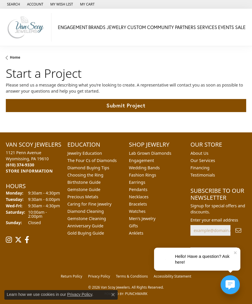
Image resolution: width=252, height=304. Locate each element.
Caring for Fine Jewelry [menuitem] (89, 204)
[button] (13, 4)
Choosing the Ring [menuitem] (85, 175)
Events (226, 27)
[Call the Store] (20, 165)
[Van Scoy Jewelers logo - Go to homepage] (27, 27)
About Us (199, 153)
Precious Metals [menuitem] (82, 196)
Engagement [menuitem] (141, 160)
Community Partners (171, 27)
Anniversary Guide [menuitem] (85, 226)
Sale (240, 27)
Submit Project (126, 105)
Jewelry (116, 27)
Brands (97, 27)
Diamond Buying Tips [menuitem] (88, 167)
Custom (136, 27)
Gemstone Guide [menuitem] (84, 189)
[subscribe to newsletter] (238, 230)
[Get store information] (29, 171)
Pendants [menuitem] (138, 189)
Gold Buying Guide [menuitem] (85, 233)
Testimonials (202, 175)
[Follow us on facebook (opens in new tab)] (27, 239)
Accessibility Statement (172, 276)
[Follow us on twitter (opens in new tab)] (18, 239)
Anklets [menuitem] (136, 233)
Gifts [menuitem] (133, 226)
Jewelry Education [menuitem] (84, 153)
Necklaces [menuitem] (139, 196)
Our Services (202, 160)
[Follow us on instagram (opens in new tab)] (9, 239)
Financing (199, 167)
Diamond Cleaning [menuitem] (85, 211)
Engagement (72, 27)
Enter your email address (214, 220)
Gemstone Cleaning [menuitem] (86, 218)
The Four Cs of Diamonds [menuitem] (92, 160)
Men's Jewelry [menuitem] (142, 218)
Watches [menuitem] (137, 211)
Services (207, 27)
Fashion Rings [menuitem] (142, 175)
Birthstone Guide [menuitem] (84, 182)
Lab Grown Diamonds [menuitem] (150, 153)
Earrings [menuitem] (137, 182)
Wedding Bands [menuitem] (144, 167)
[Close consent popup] (113, 294)
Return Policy (71, 276)
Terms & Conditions (132, 276)
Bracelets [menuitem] (138, 204)
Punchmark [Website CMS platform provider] (136, 293)
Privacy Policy (99, 276)
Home (15, 57)
